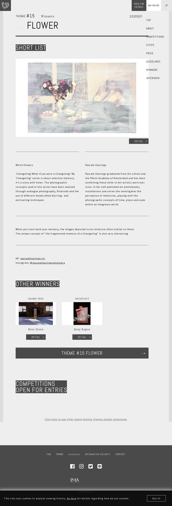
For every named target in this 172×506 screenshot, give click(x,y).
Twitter (90, 466)
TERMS (59, 454)
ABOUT (150, 28)
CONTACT (120, 454)
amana (93, 480)
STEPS (150, 45)
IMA (75, 480)
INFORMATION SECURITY (98, 454)
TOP (148, 20)
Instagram (81, 466)
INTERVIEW (153, 78)
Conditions (74, 454)
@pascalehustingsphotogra (47, 262)
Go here (72, 498)
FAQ (49, 454)
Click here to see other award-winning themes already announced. (86, 419)
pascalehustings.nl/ (32, 258)
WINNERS (151, 69)
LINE (99, 466)
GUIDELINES (153, 61)
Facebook (72, 466)
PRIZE (150, 53)
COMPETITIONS (155, 36)
